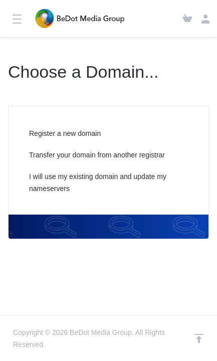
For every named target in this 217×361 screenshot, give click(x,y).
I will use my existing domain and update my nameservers (91, 182)
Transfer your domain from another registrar (90, 155)
